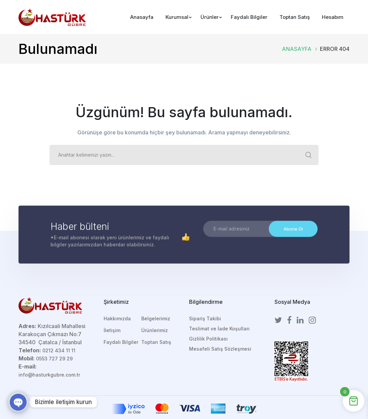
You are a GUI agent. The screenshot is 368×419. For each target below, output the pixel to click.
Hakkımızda (117, 318)
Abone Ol (293, 229)
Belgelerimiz (155, 318)
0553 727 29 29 (54, 358)
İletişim (112, 330)
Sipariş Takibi (205, 318)
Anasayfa (296, 48)
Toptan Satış (156, 342)
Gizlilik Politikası (208, 339)
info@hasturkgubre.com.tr (49, 375)
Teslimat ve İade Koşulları (219, 328)
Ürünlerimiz (154, 330)
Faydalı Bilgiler (121, 342)
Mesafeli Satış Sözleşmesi (220, 349)
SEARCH (308, 155)
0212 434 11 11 (58, 350)
